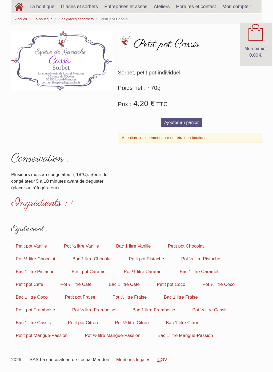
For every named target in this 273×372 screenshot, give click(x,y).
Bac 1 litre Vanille (133, 246)
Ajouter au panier (181, 122)
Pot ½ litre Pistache (200, 258)
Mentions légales (133, 359)
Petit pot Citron (83, 322)
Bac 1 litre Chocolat (92, 258)
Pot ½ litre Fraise (130, 297)
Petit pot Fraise (80, 297)
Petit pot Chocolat (186, 246)
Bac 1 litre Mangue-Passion (185, 335)
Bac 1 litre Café (124, 284)
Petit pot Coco (171, 284)
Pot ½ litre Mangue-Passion (112, 335)
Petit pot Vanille (31, 246)
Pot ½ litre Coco (218, 284)
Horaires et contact (196, 6)
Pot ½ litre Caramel (143, 271)
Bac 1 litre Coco (32, 297)
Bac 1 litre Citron (182, 322)
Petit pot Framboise (35, 309)
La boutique (42, 6)
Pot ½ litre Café (75, 284)
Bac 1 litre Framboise (153, 309)
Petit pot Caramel (89, 271)
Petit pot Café (29, 284)
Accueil (21, 19)
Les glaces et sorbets (76, 19)
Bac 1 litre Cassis (33, 322)
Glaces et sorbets (79, 6)
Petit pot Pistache (146, 258)
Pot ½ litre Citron (132, 322)
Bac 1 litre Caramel (199, 271)
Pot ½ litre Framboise (93, 309)
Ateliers (162, 6)
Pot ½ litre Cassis (209, 309)
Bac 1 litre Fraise (181, 297)
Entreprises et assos (125, 6)
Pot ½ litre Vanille (81, 246)
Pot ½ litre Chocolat (35, 258)
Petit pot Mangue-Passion (42, 335)
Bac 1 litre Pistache (35, 271)
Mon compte (237, 6)
